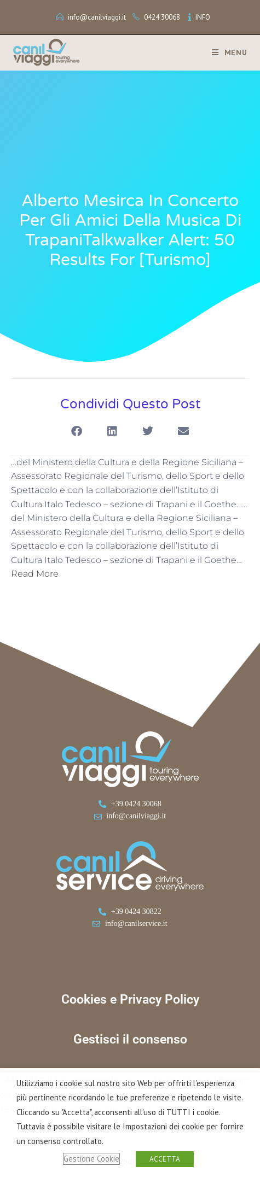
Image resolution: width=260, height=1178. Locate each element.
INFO (202, 17)
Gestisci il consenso (130, 1039)
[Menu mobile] (225, 52)
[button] (77, 431)
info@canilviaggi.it (97, 17)
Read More (35, 574)
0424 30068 (162, 17)
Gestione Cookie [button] (91, 1158)
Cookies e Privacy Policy (130, 999)
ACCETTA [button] (164, 1159)
